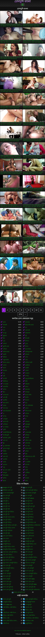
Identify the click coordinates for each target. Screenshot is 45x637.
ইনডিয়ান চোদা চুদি (8, 490)
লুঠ (26, 335)
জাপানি (5, 378)
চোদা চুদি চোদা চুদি (30, 506)
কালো (4, 368)
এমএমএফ (5, 394)
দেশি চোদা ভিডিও (7, 554)
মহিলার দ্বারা (6, 351)
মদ (26, 429)
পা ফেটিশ (27, 462)
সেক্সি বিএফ (6, 623)
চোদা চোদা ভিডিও (7, 536)
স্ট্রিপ (4, 392)
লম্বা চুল (5, 472)
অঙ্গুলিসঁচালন (29, 378)
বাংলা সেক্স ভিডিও (30, 615)
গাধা (4, 327)
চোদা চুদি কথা (28, 501)
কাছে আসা (6, 403)
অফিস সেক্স (28, 440)
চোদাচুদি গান (28, 538)
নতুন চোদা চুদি (29, 554)
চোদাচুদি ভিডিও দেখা (30, 544)
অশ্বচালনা (27, 333)
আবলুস (27, 392)
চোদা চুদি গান (6, 506)
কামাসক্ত (27, 389)
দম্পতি (27, 376)
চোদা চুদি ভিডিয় (29, 528)
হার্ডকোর (27, 322)
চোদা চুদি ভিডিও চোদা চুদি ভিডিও (10, 525)
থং (3, 413)
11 (41, 310)
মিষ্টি (26, 381)
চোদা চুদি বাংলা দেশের (9, 517)
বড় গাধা (27, 446)
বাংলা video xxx (7, 604)
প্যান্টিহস (27, 472)
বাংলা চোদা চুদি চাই (30, 587)
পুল (26, 475)
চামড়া (26, 386)
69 (3, 443)
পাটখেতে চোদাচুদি (30, 563)
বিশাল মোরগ (6, 362)
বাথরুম (27, 478)
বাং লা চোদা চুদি (29, 571)
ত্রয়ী (4, 376)
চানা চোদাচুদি (28, 495)
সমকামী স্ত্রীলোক (7, 432)
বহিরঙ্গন (27, 384)
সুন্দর (26, 343)
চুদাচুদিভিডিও (28, 623)
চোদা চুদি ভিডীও (29, 530)
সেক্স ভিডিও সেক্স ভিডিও (9, 607)
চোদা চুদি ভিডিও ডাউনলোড (32, 525)
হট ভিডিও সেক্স (29, 620)
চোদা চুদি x (6, 501)
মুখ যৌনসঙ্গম (6, 446)
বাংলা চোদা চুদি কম (8, 587)
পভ (4, 373)
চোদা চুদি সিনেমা (29, 533)
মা (25, 419)
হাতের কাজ (28, 394)
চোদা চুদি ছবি (6, 509)
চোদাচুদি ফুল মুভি (29, 541)
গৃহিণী (4, 429)
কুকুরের (5, 335)
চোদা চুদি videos (29, 498)
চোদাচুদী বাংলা (29, 549)
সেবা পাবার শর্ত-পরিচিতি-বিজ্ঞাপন (22, 630)
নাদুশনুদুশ (27, 424)
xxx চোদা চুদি (28, 487)
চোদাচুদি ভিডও (7, 544)
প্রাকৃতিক (27, 365)
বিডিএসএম (28, 411)
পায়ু (4, 467)
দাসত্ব (26, 416)
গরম (26, 359)
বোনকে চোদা (28, 607)
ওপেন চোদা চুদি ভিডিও (31, 490)
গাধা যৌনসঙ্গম (29, 405)
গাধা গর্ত (5, 440)
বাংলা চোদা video (30, 579)
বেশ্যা (26, 357)
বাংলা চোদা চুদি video (31, 584)
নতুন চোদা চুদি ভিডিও (8, 557)
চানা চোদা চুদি (6, 495)
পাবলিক (5, 454)
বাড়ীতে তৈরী (28, 362)
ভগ (26, 327)
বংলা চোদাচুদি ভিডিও (8, 568)
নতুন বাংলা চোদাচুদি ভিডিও (10, 563)
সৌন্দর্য (5, 343)
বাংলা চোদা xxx (7, 581)
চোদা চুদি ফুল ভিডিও (8, 511)
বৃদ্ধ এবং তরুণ (7, 470)
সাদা (4, 330)
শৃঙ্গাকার (27, 354)
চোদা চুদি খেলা (29, 503)
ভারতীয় (5, 459)
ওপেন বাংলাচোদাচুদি (8, 493)
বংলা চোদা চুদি (7, 565)
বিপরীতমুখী (6, 435)
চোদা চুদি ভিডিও (7, 522)
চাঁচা (4, 338)
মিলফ (26, 346)
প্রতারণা (5, 464)
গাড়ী (26, 470)
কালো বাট (5, 421)
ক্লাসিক (4, 478)
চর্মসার (4, 389)
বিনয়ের (5, 370)
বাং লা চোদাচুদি (7, 573)
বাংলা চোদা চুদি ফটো (19, 592)
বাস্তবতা (27, 421)
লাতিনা (27, 413)
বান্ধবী (4, 354)
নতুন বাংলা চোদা (7, 560)
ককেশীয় (5, 400)
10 (36, 310)
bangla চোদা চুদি (7, 487)
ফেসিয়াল (5, 424)
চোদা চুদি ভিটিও (7, 520)
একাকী (27, 368)
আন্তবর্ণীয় (5, 386)
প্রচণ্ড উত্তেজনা (7, 411)
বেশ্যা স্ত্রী (5, 397)
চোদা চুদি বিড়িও (29, 517)
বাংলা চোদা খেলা (29, 581)
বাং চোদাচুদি (6, 571)
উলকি (26, 397)
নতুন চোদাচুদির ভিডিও (31, 557)
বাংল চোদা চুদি (7, 576)
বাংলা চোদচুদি (6, 579)
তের (4, 341)
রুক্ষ (26, 454)
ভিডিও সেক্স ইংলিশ (8, 615)
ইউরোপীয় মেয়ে (29, 325)
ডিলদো (27, 400)
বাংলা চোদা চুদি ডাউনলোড (32, 589)
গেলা (26, 459)
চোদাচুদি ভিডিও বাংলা (9, 546)
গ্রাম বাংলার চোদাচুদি (30, 493)
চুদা (3, 610)
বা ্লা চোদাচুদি (29, 568)
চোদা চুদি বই (6, 514)
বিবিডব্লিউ (5, 475)
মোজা (4, 462)
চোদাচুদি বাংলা (22, 1)
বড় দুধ (4, 333)
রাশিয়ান (27, 435)
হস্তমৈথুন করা (28, 351)
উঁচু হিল (27, 427)
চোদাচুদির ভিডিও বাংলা (9, 549)
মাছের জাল (28, 448)
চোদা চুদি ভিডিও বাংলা (9, 528)
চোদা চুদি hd (6, 498)
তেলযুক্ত (5, 419)
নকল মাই (5, 456)
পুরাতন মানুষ (6, 448)
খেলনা (4, 365)
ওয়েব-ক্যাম (28, 432)
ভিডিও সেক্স (28, 610)
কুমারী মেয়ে (6, 346)
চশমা (26, 467)
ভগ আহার (5, 427)
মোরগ (27, 408)
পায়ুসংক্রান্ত (6, 359)
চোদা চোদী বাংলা (29, 536)
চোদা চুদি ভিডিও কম (30, 522)
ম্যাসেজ (27, 464)
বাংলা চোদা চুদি (7, 584)
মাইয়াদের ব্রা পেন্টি (30, 456)
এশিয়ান (5, 349)
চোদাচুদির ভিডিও (7, 602)
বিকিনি (4, 451)
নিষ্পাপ (27, 341)
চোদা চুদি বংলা (29, 511)
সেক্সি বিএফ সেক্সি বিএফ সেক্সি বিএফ (10, 612)
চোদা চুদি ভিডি (29, 520)
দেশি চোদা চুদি (29, 552)
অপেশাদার (28, 349)
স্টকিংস (5, 357)
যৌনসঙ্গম (27, 443)
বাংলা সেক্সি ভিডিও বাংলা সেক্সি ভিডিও (10, 620)
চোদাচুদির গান (29, 546)
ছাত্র (26, 403)
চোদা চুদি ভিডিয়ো (7, 530)
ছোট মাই (27, 330)
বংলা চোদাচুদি (28, 565)
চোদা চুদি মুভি (6, 533)
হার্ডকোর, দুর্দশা (7, 437)
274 (20, 314)
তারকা (4, 405)
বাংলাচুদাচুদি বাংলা (30, 602)
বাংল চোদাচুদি (28, 576)
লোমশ (27, 370)
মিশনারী (27, 338)
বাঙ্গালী (27, 437)
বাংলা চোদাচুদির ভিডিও (31, 599)
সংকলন (27, 373)
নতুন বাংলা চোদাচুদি (30, 560)
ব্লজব (4, 322)
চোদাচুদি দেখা (6, 541)
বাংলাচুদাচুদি (28, 604)
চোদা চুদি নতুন (29, 509)
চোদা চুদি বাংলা (29, 514)
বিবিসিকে (5, 381)
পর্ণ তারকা (5, 384)
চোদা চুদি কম (6, 503)
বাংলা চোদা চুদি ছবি (8, 589)
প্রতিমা (27, 451)
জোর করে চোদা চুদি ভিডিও (10, 552)
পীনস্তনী (5, 325)
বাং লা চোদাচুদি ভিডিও (31, 573)
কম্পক (4, 416)
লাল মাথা (5, 408)
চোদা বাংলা (6, 538)
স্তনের (4, 480)
